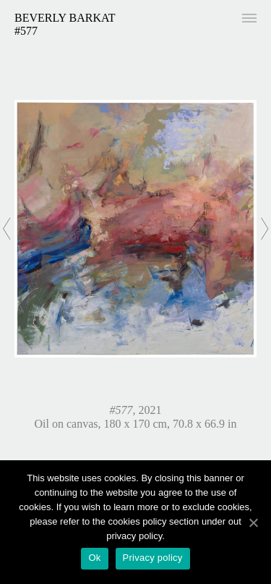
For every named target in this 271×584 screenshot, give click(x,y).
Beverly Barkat (65, 18)
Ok (94, 557)
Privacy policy (153, 557)
